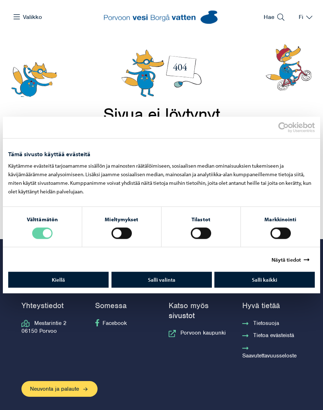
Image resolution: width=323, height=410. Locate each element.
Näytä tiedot (286, 259)
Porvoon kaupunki (197, 332)
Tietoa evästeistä (268, 335)
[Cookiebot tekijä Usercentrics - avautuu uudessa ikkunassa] (290, 127)
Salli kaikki (264, 279)
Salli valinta (161, 279)
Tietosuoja (260, 323)
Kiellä (58, 279)
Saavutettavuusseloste (269, 351)
